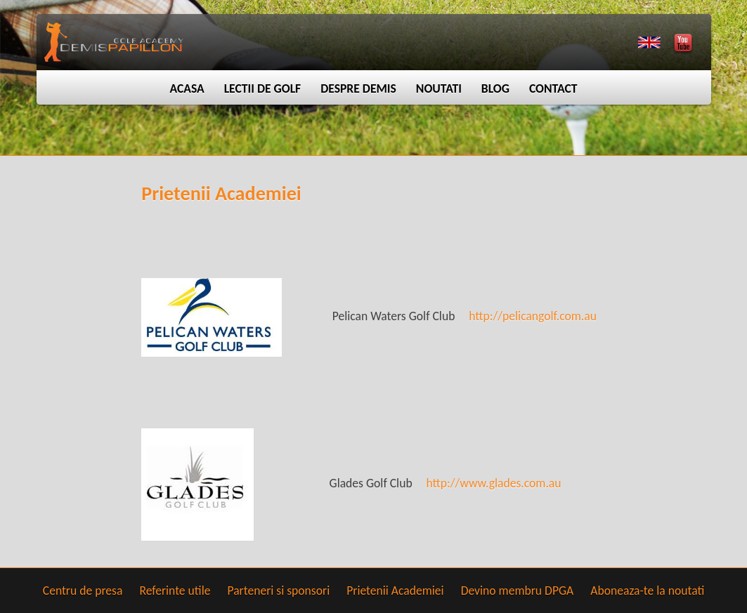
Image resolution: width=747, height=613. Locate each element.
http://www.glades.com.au (494, 483)
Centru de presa (83, 590)
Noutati (439, 88)
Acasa (186, 88)
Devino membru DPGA (517, 590)
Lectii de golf (262, 88)
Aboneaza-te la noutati (647, 590)
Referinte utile (174, 590)
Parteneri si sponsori (278, 590)
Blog (495, 88)
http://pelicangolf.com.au (533, 316)
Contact (553, 88)
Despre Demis (358, 88)
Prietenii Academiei (394, 590)
